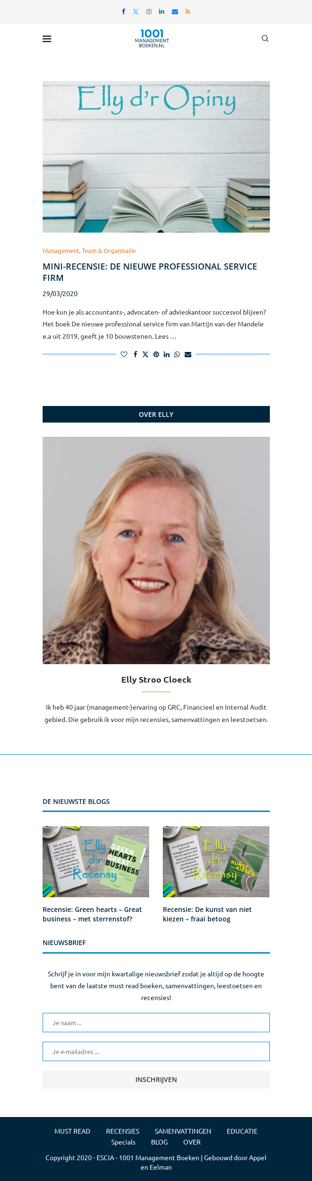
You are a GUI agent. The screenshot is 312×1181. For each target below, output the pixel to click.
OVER (192, 1141)
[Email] (175, 11)
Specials (123, 1141)
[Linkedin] (161, 11)
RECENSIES (122, 1131)
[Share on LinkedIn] (166, 354)
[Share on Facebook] (135, 354)
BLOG (159, 1141)
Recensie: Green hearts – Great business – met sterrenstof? (92, 914)
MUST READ (72, 1131)
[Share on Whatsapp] (177, 354)
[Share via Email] (188, 354)
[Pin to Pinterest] (156, 354)
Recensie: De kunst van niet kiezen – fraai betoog (207, 914)
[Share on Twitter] (145, 354)
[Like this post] (124, 354)
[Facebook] (123, 11)
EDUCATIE (242, 1131)
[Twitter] (136, 11)
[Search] (265, 38)
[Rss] (188, 11)
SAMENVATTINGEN (183, 1131)
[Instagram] (149, 11)
